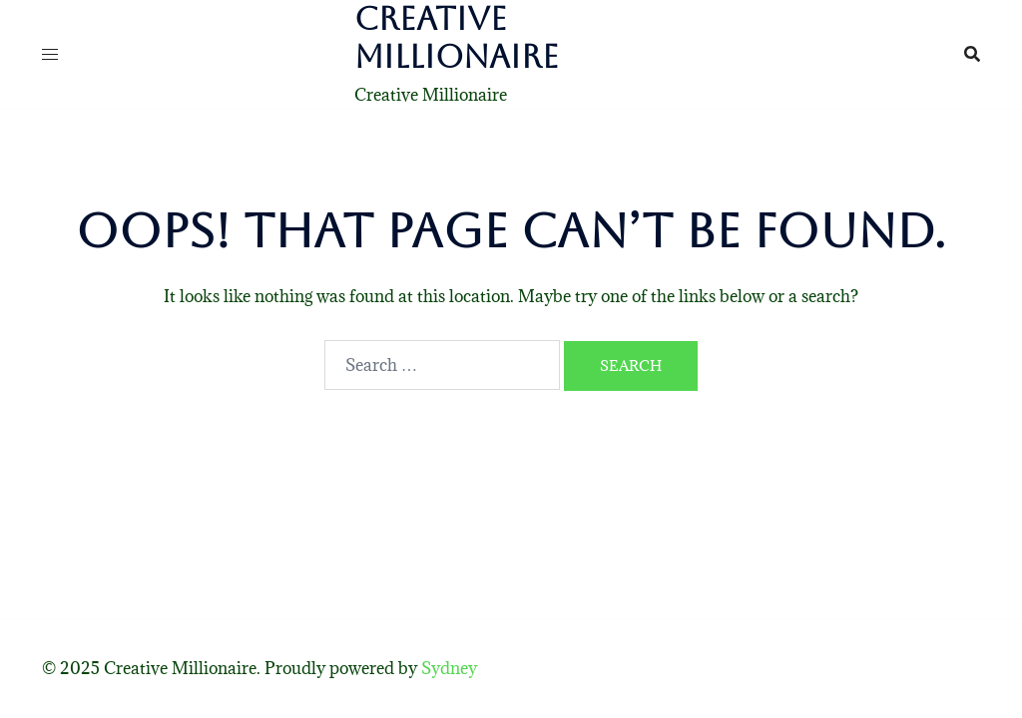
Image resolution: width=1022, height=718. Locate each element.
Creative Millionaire (456, 37)
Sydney (449, 668)
